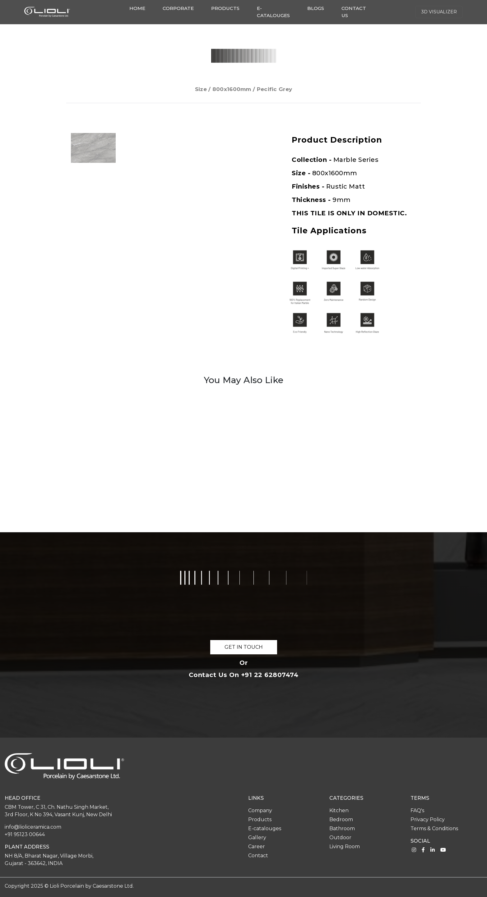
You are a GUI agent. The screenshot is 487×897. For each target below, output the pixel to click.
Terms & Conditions (434, 828)
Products (225, 8)
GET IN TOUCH (244, 647)
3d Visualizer (439, 12)
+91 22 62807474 (270, 675)
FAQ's (417, 810)
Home (138, 8)
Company (260, 810)
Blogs (315, 8)
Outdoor (340, 837)
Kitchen (339, 810)
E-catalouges (273, 11)
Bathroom (342, 828)
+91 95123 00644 (25, 834)
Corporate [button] (178, 8)
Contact (258, 855)
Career (256, 846)
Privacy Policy (427, 819)
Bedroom (341, 819)
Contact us (353, 11)
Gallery (257, 837)
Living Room (344, 846)
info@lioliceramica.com (33, 827)
